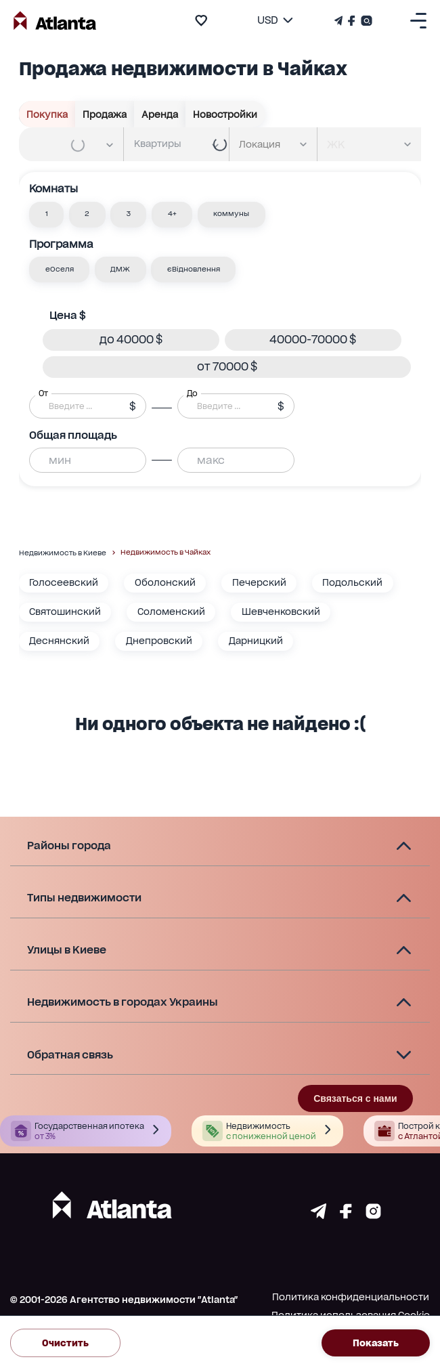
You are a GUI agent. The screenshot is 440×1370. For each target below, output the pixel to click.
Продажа (105, 114)
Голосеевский (63, 582)
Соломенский (171, 611)
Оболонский (165, 582)
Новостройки (225, 114)
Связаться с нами (355, 1098)
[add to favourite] (201, 20)
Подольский (352, 582)
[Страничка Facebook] (351, 20)
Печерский (259, 582)
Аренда (160, 114)
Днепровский (159, 640)
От (43, 393)
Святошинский (65, 611)
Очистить (65, 1342)
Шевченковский (281, 611)
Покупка (47, 114)
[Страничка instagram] (373, 1215)
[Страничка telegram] (318, 1215)
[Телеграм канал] (339, 21)
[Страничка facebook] (346, 1215)
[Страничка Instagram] (365, 20)
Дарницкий (256, 640)
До (192, 393)
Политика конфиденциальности (350, 1296)
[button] (46, 215)
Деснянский (59, 640)
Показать (376, 1342)
